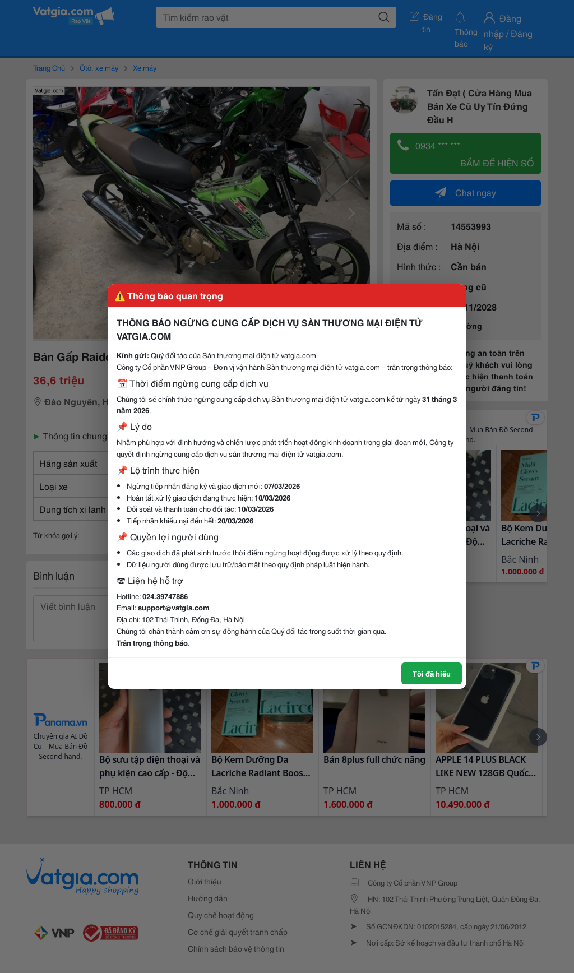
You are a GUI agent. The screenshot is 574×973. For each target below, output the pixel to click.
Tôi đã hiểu (432, 673)
